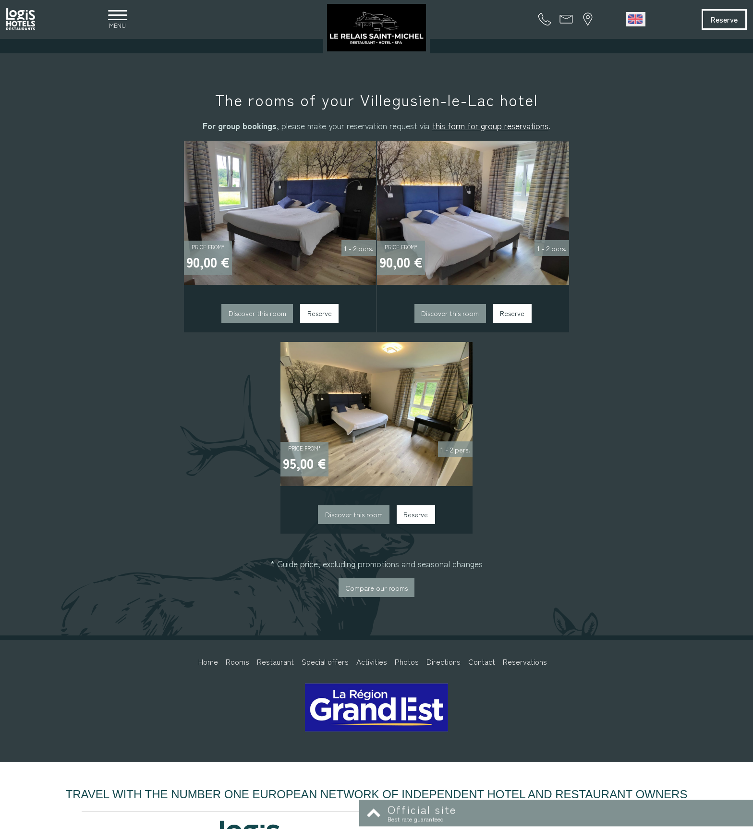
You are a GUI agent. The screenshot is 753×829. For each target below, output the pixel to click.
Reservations (525, 462)
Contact (481, 462)
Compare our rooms (376, 388)
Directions (443, 462)
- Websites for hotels (495, 820)
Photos (407, 462)
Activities (371, 462)
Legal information (394, 820)
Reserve (715, 20)
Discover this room (170, 320)
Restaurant (275, 462)
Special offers (325, 462)
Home (208, 462)
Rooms (237, 462)
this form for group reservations (490, 128)
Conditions (436, 820)
